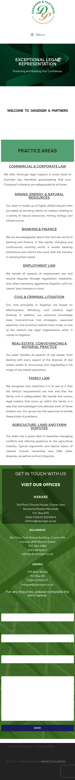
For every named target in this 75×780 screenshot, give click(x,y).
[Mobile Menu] (38, 34)
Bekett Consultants (53, 761)
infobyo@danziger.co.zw (37, 554)
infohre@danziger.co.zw (40, 521)
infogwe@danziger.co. (35, 584)
